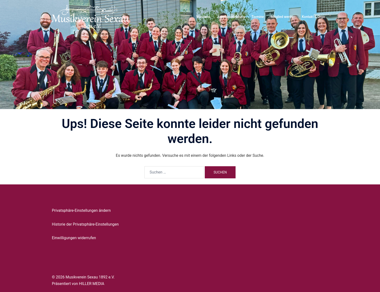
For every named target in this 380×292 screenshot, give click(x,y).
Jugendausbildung (231, 17)
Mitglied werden (283, 17)
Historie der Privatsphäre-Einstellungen (85, 224)
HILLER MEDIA (91, 283)
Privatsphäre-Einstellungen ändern (81, 210)
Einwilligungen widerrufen (74, 238)
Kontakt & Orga (313, 17)
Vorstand (203, 17)
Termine (258, 17)
